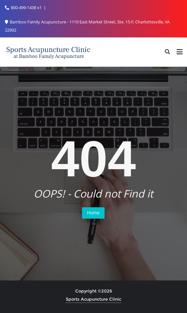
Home (93, 213)
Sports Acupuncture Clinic (93, 299)
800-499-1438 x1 (24, 7)
